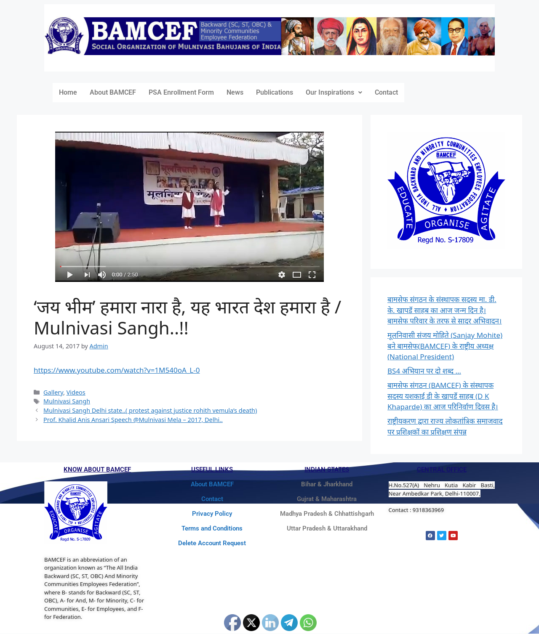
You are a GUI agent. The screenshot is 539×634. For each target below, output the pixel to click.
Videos (76, 392)
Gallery (53, 392)
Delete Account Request (212, 543)
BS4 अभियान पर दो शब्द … (424, 371)
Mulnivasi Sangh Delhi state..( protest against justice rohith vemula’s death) (150, 410)
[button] (333, 92)
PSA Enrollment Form (181, 92)
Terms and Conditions (212, 528)
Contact (386, 92)
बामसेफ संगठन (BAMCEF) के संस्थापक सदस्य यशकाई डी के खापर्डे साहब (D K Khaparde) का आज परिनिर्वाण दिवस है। (442, 395)
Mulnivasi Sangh (66, 401)
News (235, 92)
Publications (274, 92)
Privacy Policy (212, 513)
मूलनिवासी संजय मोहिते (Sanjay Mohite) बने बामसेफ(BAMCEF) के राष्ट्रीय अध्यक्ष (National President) (444, 345)
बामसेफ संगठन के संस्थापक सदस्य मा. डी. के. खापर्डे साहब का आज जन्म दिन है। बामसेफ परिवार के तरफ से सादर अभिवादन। (444, 310)
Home (68, 92)
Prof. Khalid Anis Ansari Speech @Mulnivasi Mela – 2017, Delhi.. (133, 420)
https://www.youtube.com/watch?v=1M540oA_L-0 (117, 370)
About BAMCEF (113, 92)
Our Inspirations (334, 92)
